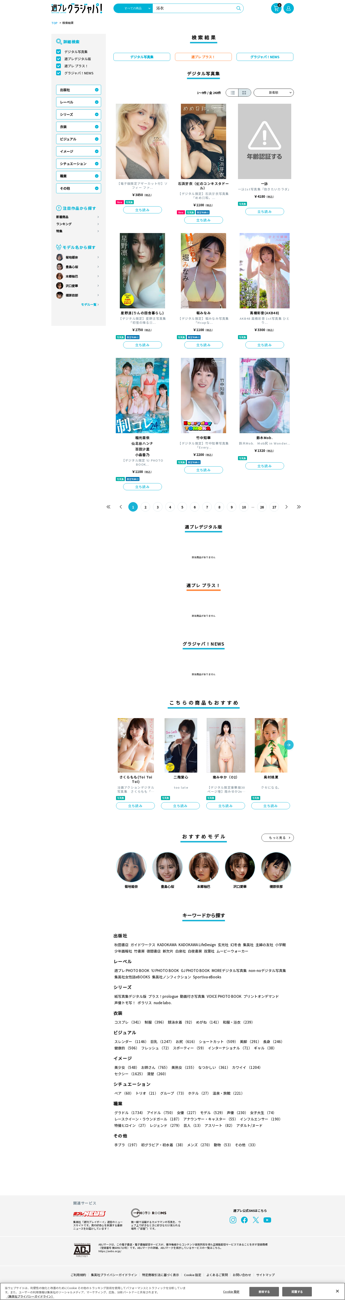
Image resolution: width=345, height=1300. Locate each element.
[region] (172, 1291)
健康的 (126, 1047)
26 (262, 507)
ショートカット (216, 1041)
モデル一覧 (88, 304)
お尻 (185, 1041)
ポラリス (145, 1002)
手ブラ (126, 1144)
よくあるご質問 (216, 1274)
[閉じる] (337, 1291)
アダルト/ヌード (248, 1125)
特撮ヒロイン (131, 1125)
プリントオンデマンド (259, 996)
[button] (289, 745)
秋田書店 (121, 944)
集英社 (247, 944)
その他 (65, 188)
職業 (63, 176)
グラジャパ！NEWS (78, 73)
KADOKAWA (166, 944)
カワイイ (245, 1067)
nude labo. (162, 1002)
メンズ (198, 1144)
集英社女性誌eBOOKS (132, 976)
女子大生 (261, 1112)
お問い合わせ (241, 1274)
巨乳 (161, 1041)
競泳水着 (180, 1022)
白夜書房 (195, 951)
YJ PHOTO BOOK (163, 970)
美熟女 (182, 1067)
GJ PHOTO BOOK (193, 970)
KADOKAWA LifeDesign (196, 944)
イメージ (66, 151)
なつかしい (213, 1067)
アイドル (160, 1112)
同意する (297, 1291)
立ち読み (142, 209)
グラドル (129, 1112)
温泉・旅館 (227, 1093)
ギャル (264, 1047)
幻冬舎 (235, 944)
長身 (271, 1041)
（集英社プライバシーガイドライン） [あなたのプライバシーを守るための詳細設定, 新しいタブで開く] (30, 1296)
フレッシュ (155, 1047)
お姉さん (155, 1067)
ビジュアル (68, 139)
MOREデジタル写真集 (226, 970)
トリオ (146, 1093)
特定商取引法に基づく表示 (160, 1274)
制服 (154, 1022)
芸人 (192, 1125)
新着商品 (62, 217)
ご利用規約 (78, 1274)
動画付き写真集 (191, 996)
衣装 (63, 126)
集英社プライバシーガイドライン (114, 1274)
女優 (186, 1112)
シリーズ (66, 114)
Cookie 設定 (192, 1274)
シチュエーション (73, 163)
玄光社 (222, 944)
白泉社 (180, 951)
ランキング (64, 224)
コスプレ (128, 1022)
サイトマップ (265, 1274)
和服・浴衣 (237, 1022)
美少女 (126, 1067)
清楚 (124, 1073)
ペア (123, 1093)
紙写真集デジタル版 (130, 996)
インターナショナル (229, 1047)
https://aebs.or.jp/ (109, 1251)
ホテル (198, 1093)
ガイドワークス (142, 944)
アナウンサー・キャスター (210, 1118)
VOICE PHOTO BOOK (222, 996)
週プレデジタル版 (77, 58)
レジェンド (165, 1125)
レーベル (66, 102)
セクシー (277, 1067)
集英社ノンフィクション (170, 976)
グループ (172, 1093)
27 (274, 507)
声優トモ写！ (125, 1002)
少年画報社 (123, 951)
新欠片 (168, 951)
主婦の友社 (264, 944)
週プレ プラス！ (76, 65)
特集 (59, 231)
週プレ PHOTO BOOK (131, 970)
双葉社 (209, 951)
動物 (222, 1144)
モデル (211, 1112)
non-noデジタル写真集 (263, 970)
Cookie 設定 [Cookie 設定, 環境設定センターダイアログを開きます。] (231, 1291)
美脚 (248, 1041)
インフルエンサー (260, 1118)
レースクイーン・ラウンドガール (147, 1118)
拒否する (264, 1291)
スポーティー (188, 1047)
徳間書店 (154, 951)
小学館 (279, 944)
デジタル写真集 (76, 51)
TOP (54, 23)
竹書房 (139, 951)
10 (244, 507)
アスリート (218, 1125)
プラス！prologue (162, 996)
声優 (235, 1112)
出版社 (65, 89)
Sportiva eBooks (205, 976)
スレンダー (131, 1041)
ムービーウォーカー (232, 951)
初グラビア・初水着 (162, 1144)
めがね (207, 1022)
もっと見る (277, 837)
